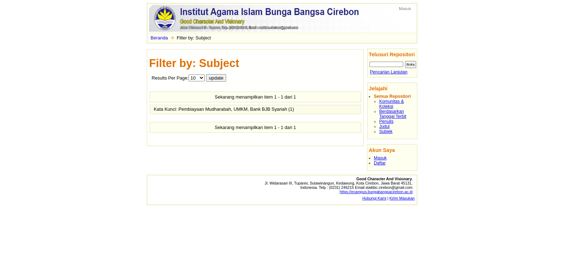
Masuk (405, 8)
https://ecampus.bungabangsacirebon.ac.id (376, 192)
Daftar (380, 163)
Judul (384, 126)
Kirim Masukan (402, 198)
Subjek (385, 131)
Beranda (159, 37)
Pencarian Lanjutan (389, 72)
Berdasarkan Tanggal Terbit (392, 114)
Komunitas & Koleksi (391, 104)
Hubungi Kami (374, 198)
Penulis (386, 121)
